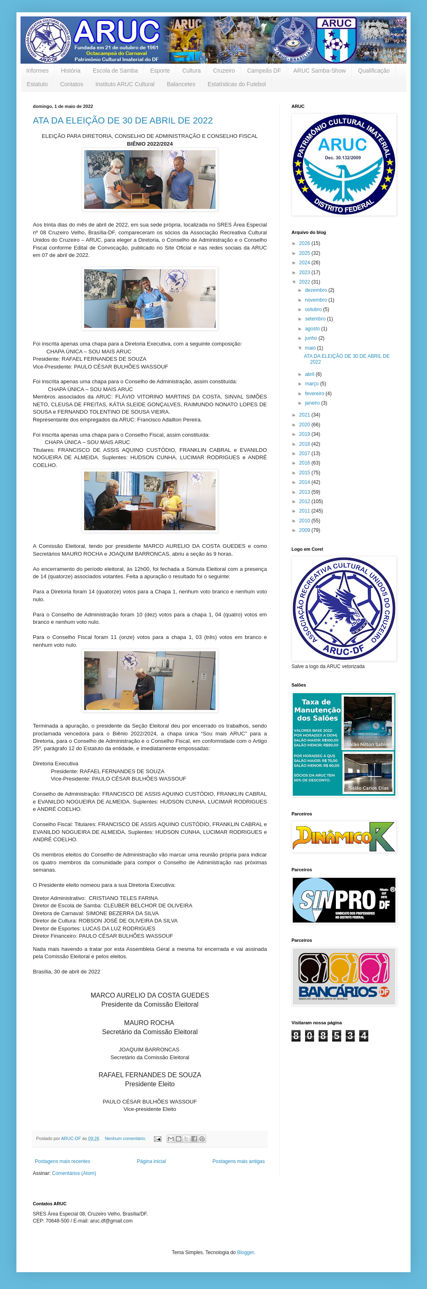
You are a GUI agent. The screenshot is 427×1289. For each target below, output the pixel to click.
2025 (305, 253)
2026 (305, 243)
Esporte (160, 70)
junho (312, 338)
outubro (314, 309)
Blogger (245, 1252)
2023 (305, 272)
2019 (305, 434)
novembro (316, 300)
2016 (305, 463)
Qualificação (374, 70)
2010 (305, 521)
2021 (305, 415)
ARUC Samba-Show (319, 70)
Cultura (191, 70)
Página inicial (151, 1161)
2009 (305, 530)
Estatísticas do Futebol (237, 84)
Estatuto (37, 84)
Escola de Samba (115, 70)
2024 (305, 263)
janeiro (313, 403)
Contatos (71, 84)
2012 (305, 501)
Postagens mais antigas (239, 1161)
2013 (305, 492)
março (312, 384)
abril (310, 374)
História (70, 70)
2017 (305, 453)
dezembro (316, 290)
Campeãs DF (264, 70)
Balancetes (181, 84)
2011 (305, 511)
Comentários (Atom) (74, 1173)
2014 (305, 482)
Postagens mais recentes (62, 1161)
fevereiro (315, 393)
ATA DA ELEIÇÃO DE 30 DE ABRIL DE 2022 (123, 120)
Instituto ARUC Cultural (124, 84)
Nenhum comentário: (126, 1138)
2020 (305, 425)
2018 (305, 444)
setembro (316, 319)
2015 (305, 473)
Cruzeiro (224, 70)
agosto (313, 329)
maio (311, 348)
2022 (305, 282)
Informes (37, 70)
